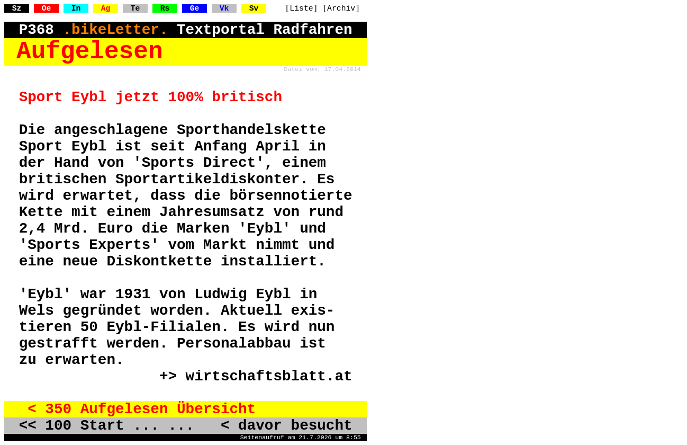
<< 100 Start (71, 425)
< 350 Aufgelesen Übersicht (137, 409)
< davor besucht (277, 425)
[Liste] (301, 8)
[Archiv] (341, 8)
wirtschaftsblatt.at (269, 376)
